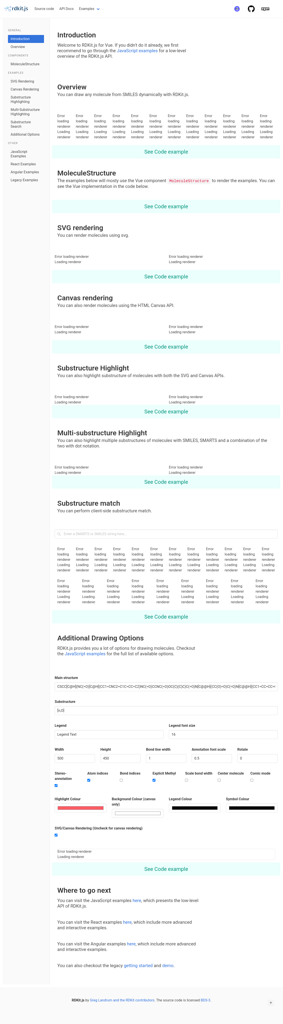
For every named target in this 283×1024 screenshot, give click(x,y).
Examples (86, 9)
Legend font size (182, 725)
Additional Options (25, 134)
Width (59, 749)
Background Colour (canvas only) (134, 801)
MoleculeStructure (25, 64)
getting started (138, 965)
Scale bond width (198, 773)
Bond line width (158, 749)
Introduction (20, 39)
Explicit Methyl (164, 773)
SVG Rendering (22, 81)
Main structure (66, 677)
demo (168, 965)
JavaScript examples (138, 50)
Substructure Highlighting (21, 99)
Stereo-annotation (63, 776)
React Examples (23, 164)
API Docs (66, 9)
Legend (60, 725)
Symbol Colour (237, 799)
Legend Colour (180, 799)
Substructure (65, 701)
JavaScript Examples (19, 154)
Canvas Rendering (25, 89)
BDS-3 (205, 1000)
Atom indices (97, 773)
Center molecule (231, 773)
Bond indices (130, 773)
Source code (44, 9)
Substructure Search (21, 124)
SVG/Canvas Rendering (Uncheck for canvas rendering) (98, 828)
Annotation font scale (209, 749)
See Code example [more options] (166, 152)
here (137, 900)
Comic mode (260, 773)
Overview (18, 47)
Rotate (242, 749)
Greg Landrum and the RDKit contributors (122, 1000)
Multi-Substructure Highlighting (25, 112)
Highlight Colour (67, 799)
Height (105, 749)
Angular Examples (25, 172)
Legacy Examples (24, 180)
